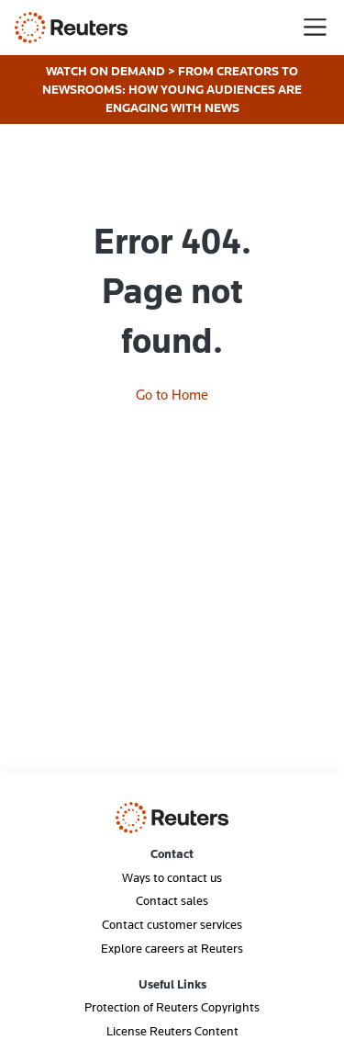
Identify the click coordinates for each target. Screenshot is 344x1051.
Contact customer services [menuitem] (172, 924)
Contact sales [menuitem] (172, 900)
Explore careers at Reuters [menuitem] (172, 948)
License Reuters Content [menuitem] (172, 1031)
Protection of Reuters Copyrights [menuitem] (172, 1007)
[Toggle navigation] (315, 27)
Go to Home (172, 394)
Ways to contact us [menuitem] (172, 877)
